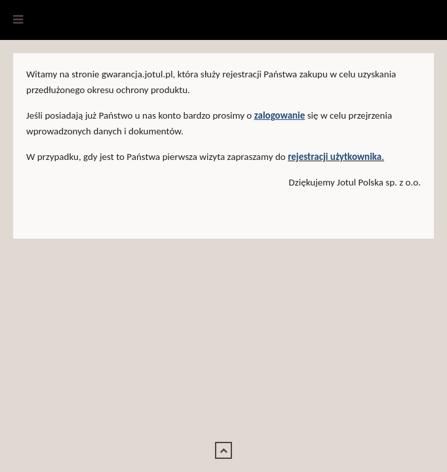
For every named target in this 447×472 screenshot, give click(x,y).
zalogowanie (279, 115)
